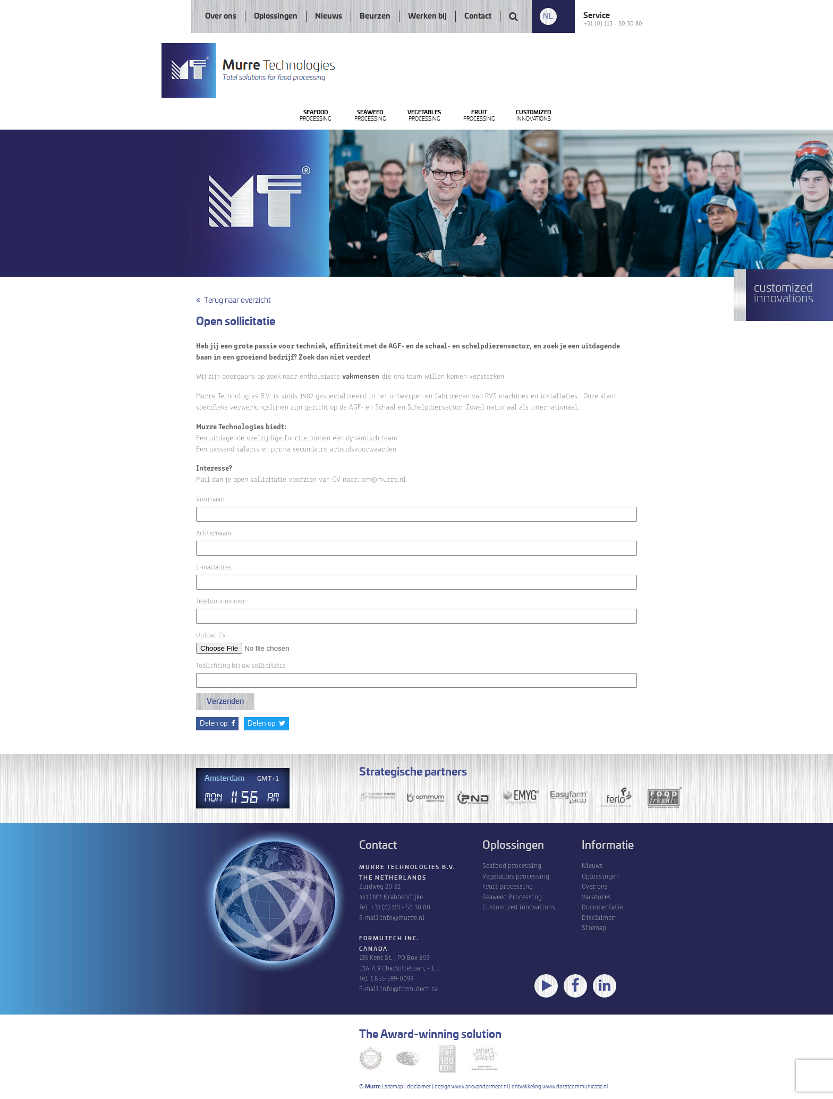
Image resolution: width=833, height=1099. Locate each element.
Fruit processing (507, 886)
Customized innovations (518, 906)
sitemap (394, 1086)
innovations (680, 145)
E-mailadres (214, 566)
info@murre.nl (402, 917)
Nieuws (328, 16)
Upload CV (263, 641)
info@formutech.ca (409, 988)
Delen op (217, 723)
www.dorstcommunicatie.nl (575, 1086)
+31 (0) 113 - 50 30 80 (612, 22)
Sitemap (594, 927)
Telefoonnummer (220, 600)
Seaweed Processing (512, 896)
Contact (477, 16)
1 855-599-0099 (391, 978)
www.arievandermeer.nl (480, 1086)
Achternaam (213, 532)
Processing (332, 145)
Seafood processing (511, 865)
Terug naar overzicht (233, 300)
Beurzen (375, 16)
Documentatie (602, 906)
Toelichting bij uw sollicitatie (240, 665)
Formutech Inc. (389, 938)
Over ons (220, 16)
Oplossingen (276, 16)
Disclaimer (598, 917)
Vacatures (596, 896)
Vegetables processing (515, 876)
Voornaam (211, 498)
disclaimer (419, 1086)
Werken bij (427, 16)
